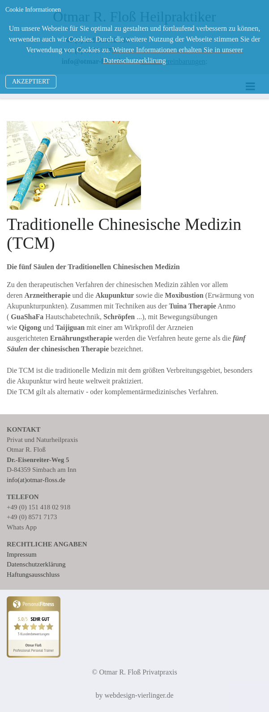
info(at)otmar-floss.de (36, 479)
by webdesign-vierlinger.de (134, 695)
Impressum (22, 554)
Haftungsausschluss (33, 574)
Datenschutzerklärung (36, 564)
